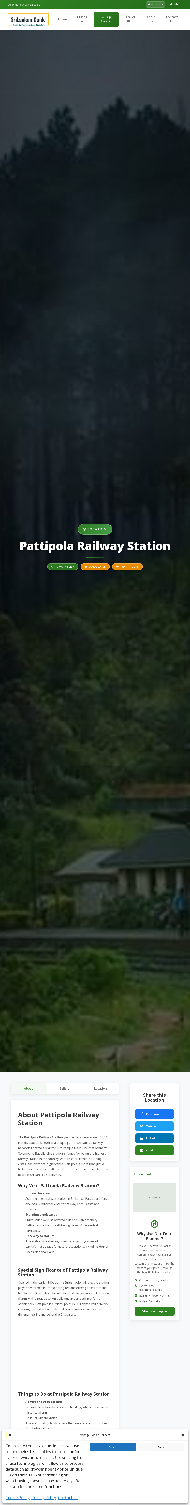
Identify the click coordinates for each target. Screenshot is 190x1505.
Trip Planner (106, 19)
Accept (113, 1447)
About (28, 1088)
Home (62, 19)
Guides (82, 19)
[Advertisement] (64, 1353)
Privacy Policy (43, 1497)
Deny (161, 1447)
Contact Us (68, 1497)
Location (100, 1088)
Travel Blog (130, 19)
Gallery (64, 1088)
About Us (151, 19)
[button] (182, 1435)
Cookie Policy (18, 1497)
